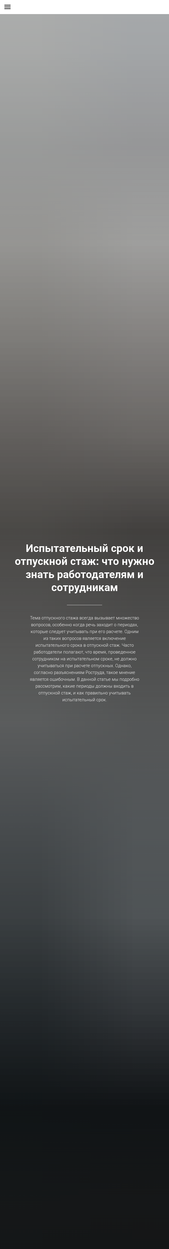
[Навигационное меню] (7, 7)
